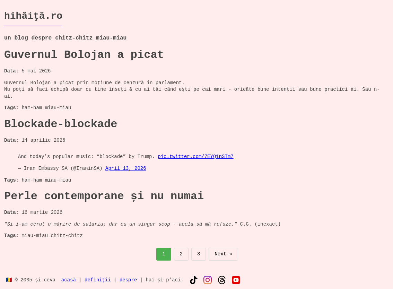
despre (128, 279)
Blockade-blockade (60, 124)
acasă (68, 279)
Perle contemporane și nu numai (104, 196)
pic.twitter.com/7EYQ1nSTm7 (195, 157)
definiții (98, 279)
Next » (223, 254)
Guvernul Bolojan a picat (84, 54)
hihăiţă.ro (33, 16)
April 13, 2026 (125, 168)
